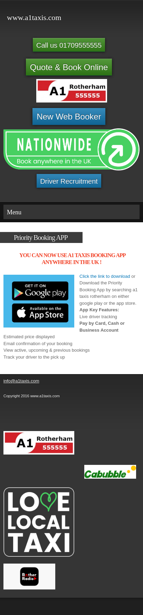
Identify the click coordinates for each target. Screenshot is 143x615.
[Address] (45, 416)
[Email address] (28, 416)
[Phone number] (11, 416)
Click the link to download (104, 276)
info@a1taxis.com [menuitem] (21, 380)
